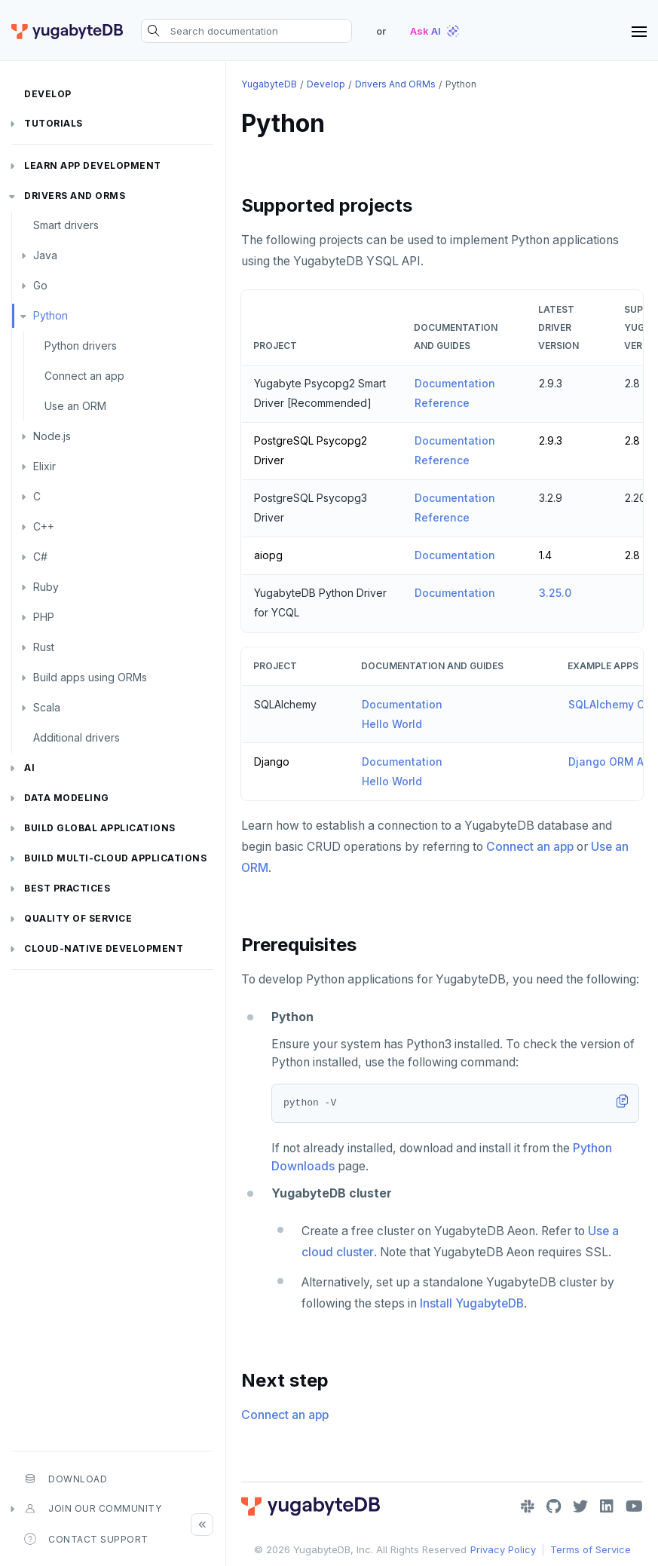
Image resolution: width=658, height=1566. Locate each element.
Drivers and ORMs (74, 195)
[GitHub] (553, 1506)
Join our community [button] (92, 1509)
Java (45, 255)
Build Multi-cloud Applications (115, 858)
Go (40, 285)
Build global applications (100, 827)
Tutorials (53, 123)
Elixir (44, 466)
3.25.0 (555, 592)
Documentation (455, 383)
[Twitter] (580, 1506)
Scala (46, 707)
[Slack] (527, 1506)
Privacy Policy (503, 1549)
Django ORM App (612, 761)
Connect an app (84, 375)
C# (40, 556)
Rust (43, 647)
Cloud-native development (103, 948)
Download (65, 1479)
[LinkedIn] (607, 1506)
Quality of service (78, 918)
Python (50, 315)
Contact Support (86, 1539)
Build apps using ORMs (90, 677)
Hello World (392, 723)
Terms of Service (590, 1549)
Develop (48, 93)
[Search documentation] (246, 31)
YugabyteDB (269, 84)
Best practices (67, 888)
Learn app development (92, 165)
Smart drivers (66, 225)
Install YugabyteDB (472, 1303)
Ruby (46, 586)
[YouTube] (634, 1506)
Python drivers (80, 345)
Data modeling (66, 797)
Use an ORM (75, 405)
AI (29, 767)
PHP (43, 616)
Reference (442, 402)
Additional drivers (76, 737)
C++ (43, 526)
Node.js (52, 436)
